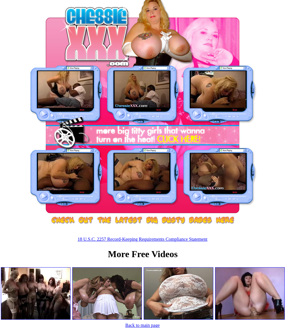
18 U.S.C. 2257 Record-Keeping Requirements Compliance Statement (142, 239)
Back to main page (142, 325)
